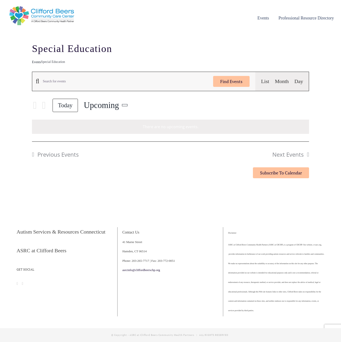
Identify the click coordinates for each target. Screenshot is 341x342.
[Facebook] (17, 284)
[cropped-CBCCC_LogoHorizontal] (42, 7)
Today (65, 105)
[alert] (170, 127)
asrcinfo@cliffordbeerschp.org (141, 270)
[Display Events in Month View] (282, 81)
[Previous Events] (35, 105)
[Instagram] (22, 284)
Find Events (231, 81)
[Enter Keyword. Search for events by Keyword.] (125, 81)
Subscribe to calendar (281, 173)
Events (36, 62)
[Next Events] (44, 105)
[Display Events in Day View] (298, 81)
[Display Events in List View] (265, 81)
